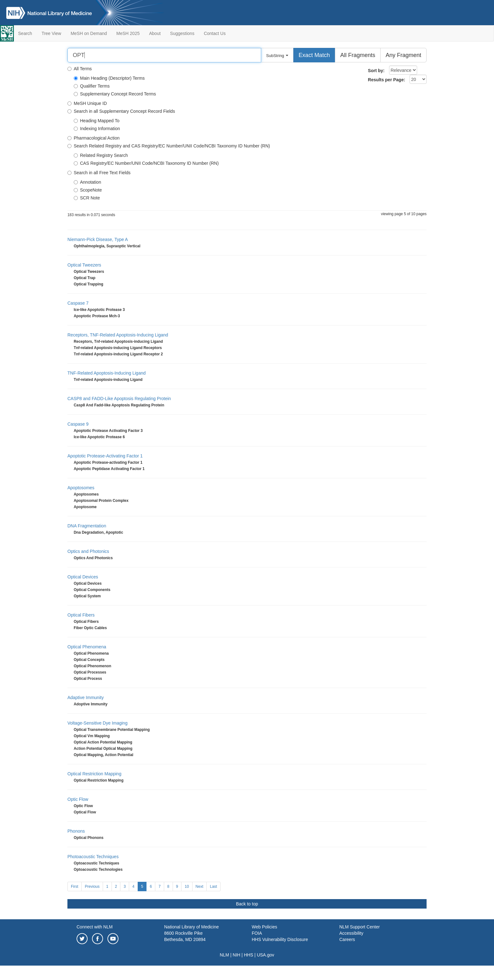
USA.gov (265, 954)
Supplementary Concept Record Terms (115, 93)
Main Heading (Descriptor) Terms (109, 78)
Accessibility (351, 933)
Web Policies (264, 926)
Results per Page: (386, 79)
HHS (248, 954)
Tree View (51, 33)
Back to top (247, 903)
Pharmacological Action (93, 138)
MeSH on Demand (89, 33)
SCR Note (87, 197)
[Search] (164, 55)
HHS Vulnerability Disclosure (280, 939)
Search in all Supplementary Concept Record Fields (121, 111)
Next (200, 886)
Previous (92, 886)
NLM (224, 954)
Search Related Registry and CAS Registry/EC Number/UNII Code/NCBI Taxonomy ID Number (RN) (168, 145)
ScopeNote (88, 189)
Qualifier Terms (92, 86)
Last (213, 886)
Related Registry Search (101, 155)
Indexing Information (97, 128)
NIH (236, 954)
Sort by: (376, 70)
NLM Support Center (359, 926)
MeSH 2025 (128, 33)
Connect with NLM (94, 926)
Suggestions (182, 33)
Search (25, 33)
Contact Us (215, 33)
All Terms (79, 68)
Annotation (87, 182)
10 (187, 886)
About (155, 33)
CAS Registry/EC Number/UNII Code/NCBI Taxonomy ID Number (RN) (146, 163)
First (74, 886)
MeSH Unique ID (87, 103)
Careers (347, 939)
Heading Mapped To (96, 120)
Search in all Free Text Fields (98, 172)
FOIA (257, 933)
